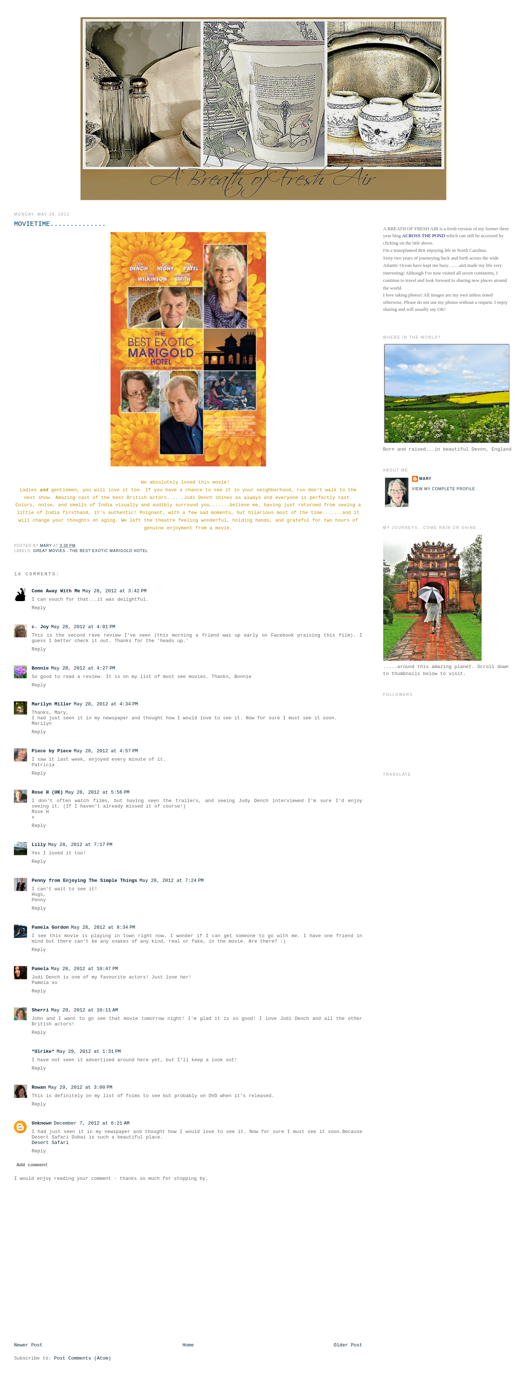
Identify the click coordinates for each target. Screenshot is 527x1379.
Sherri (40, 1010)
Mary (425, 479)
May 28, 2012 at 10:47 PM (84, 969)
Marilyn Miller (51, 704)
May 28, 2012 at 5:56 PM (97, 792)
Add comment (32, 1165)
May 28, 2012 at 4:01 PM (83, 627)
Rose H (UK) (47, 792)
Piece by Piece (51, 751)
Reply (38, 608)
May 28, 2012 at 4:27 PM (83, 668)
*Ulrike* (42, 1051)
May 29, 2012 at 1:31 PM (89, 1051)
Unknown (41, 1123)
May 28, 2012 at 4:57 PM (106, 751)
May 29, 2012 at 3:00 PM (80, 1087)
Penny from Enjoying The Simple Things (84, 880)
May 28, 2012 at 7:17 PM (80, 844)
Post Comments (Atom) (82, 1358)
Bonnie (40, 668)
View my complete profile (443, 489)
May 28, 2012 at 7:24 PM (171, 880)
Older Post (348, 1345)
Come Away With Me (55, 591)
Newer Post (28, 1345)
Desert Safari (49, 1142)
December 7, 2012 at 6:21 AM (92, 1123)
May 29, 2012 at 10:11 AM (84, 1010)
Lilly (38, 844)
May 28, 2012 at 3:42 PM (114, 591)
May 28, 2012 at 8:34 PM (103, 927)
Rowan (38, 1087)
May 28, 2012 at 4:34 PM (106, 704)
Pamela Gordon (49, 927)
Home (188, 1345)
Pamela (40, 969)
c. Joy (40, 627)
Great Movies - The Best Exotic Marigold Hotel (90, 551)
